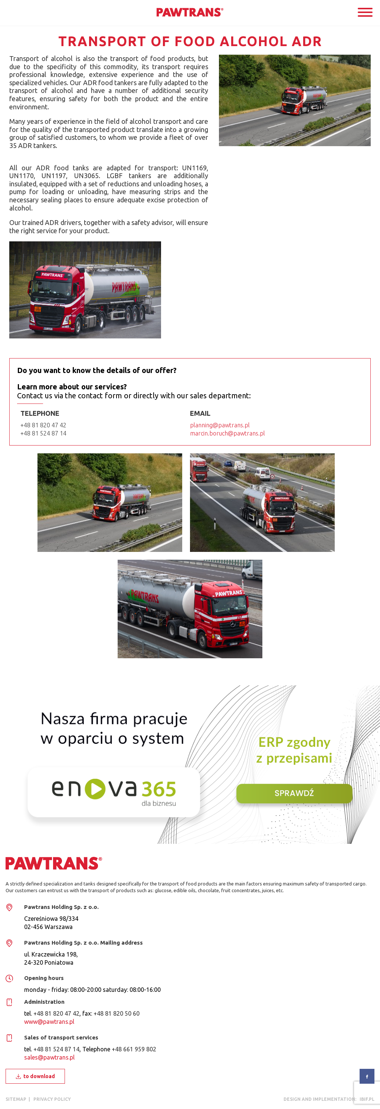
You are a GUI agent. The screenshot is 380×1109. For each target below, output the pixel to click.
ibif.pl (365, 1099)
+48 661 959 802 (134, 1049)
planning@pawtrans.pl (220, 425)
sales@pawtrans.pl (49, 1057)
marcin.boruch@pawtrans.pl (227, 433)
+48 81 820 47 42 (43, 425)
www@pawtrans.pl (49, 1021)
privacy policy (52, 1099)
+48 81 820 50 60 (117, 1013)
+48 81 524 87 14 (43, 433)
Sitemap (16, 1099)
